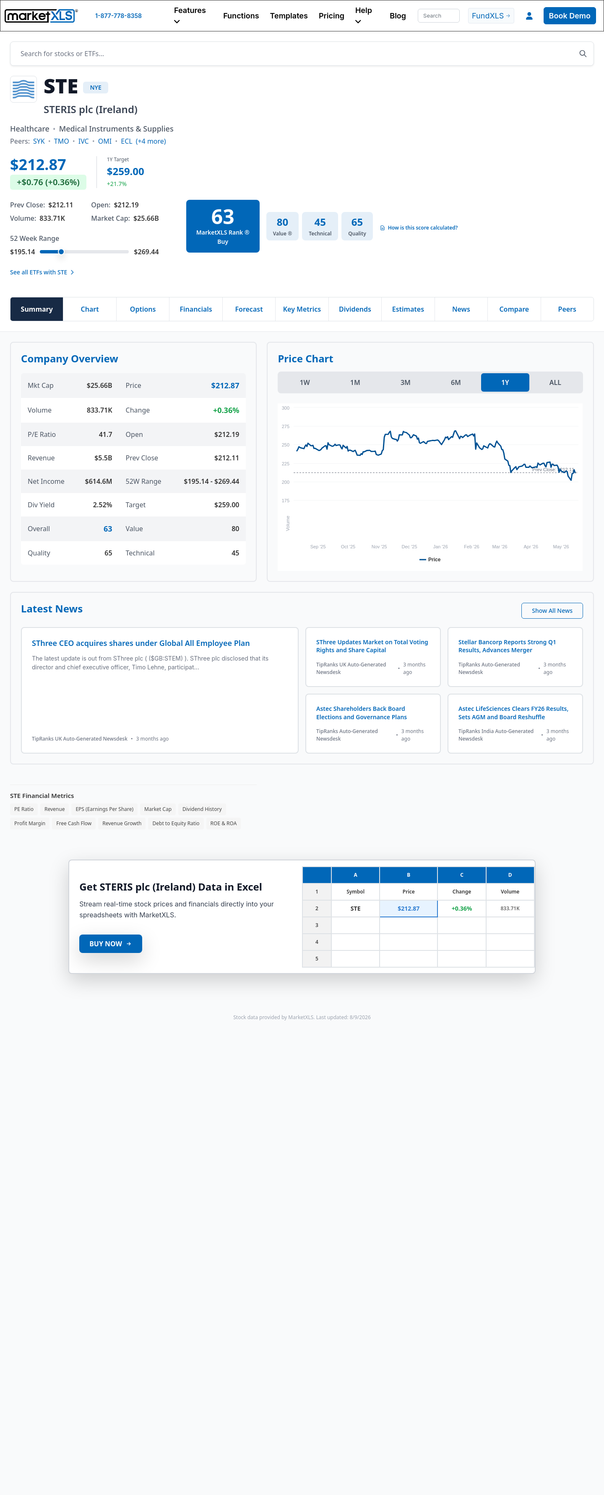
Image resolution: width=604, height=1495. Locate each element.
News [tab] (461, 309)
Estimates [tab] (408, 309)
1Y (505, 382)
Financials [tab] (196, 309)
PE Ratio (24, 809)
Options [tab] (143, 309)
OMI (105, 141)
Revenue (54, 809)
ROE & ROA (224, 823)
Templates (289, 15)
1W (304, 382)
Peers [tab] (567, 309)
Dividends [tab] (355, 309)
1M (355, 382)
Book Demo (570, 15)
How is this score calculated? (419, 228)
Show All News (552, 611)
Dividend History (202, 809)
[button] (193, 16)
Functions (241, 15)
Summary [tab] (37, 309)
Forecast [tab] (249, 309)
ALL (555, 382)
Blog (398, 15)
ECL (126, 141)
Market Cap (158, 809)
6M (456, 382)
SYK (39, 141)
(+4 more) (151, 141)
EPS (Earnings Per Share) (104, 809)
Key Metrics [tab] (302, 309)
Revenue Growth (121, 823)
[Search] (439, 16)
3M (406, 382)
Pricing (331, 15)
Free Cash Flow (73, 823)
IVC (83, 141)
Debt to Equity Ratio (175, 823)
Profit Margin (29, 823)
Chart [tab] (90, 309)
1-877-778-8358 (118, 15)
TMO (61, 141)
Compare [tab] (514, 309)
